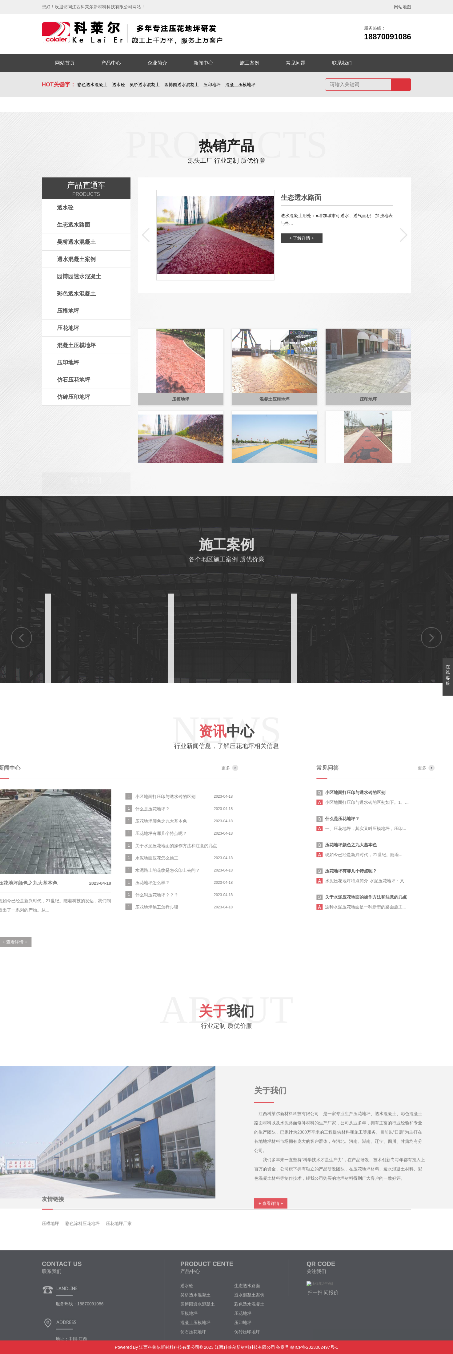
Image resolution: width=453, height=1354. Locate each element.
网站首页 (65, 63)
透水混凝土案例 (76, 259)
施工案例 (249, 63)
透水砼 (118, 84)
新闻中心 (203, 63)
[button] (145, 235)
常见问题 (296, 63)
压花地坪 (68, 328)
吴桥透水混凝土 (145, 84)
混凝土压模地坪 (240, 84)
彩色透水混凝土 (92, 84)
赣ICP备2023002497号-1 (313, 1347)
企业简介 (157, 63)
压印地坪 (212, 84)
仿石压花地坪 (73, 380)
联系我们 (342, 63)
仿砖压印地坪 (73, 397)
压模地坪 (68, 311)
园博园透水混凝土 (181, 84)
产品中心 (111, 63)
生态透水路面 (73, 225)
